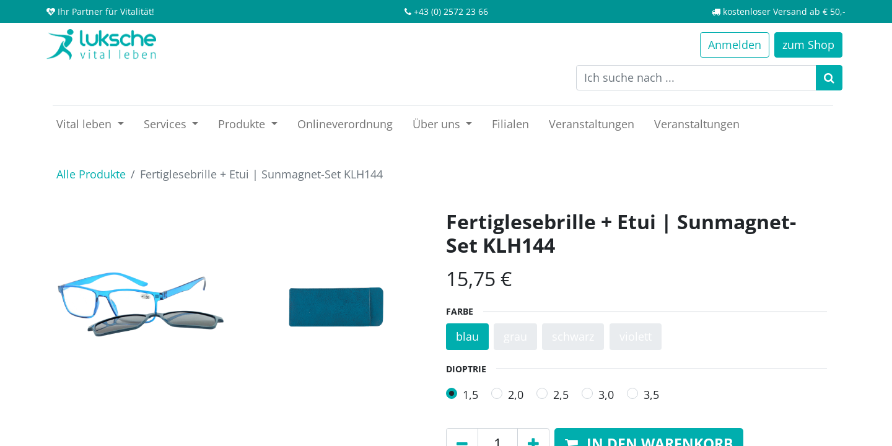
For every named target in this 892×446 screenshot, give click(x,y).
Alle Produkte (91, 174)
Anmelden (734, 44)
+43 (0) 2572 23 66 (451, 11)
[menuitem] (345, 124)
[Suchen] (829, 77)
